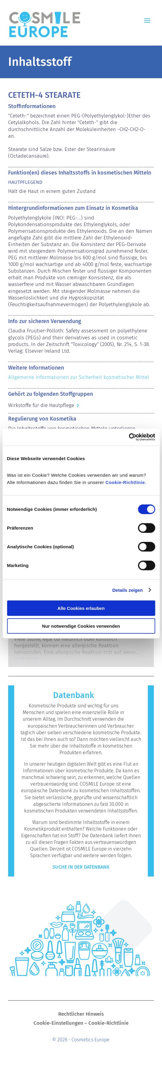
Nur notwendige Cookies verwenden (81, 625)
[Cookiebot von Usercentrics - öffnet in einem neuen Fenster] (128, 437)
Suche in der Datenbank (81, 867)
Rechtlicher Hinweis (81, 1014)
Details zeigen (127, 589)
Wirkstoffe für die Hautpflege (41, 405)
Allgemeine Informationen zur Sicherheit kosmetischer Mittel (78, 377)
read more (25, 659)
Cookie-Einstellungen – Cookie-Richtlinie (81, 1023)
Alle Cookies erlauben (81, 608)
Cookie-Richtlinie (125, 482)
